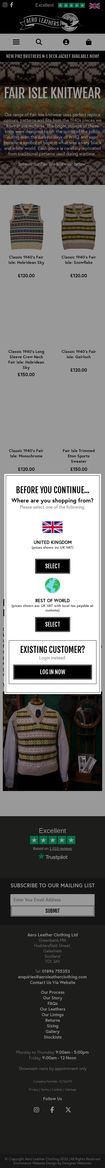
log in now (52, 672)
